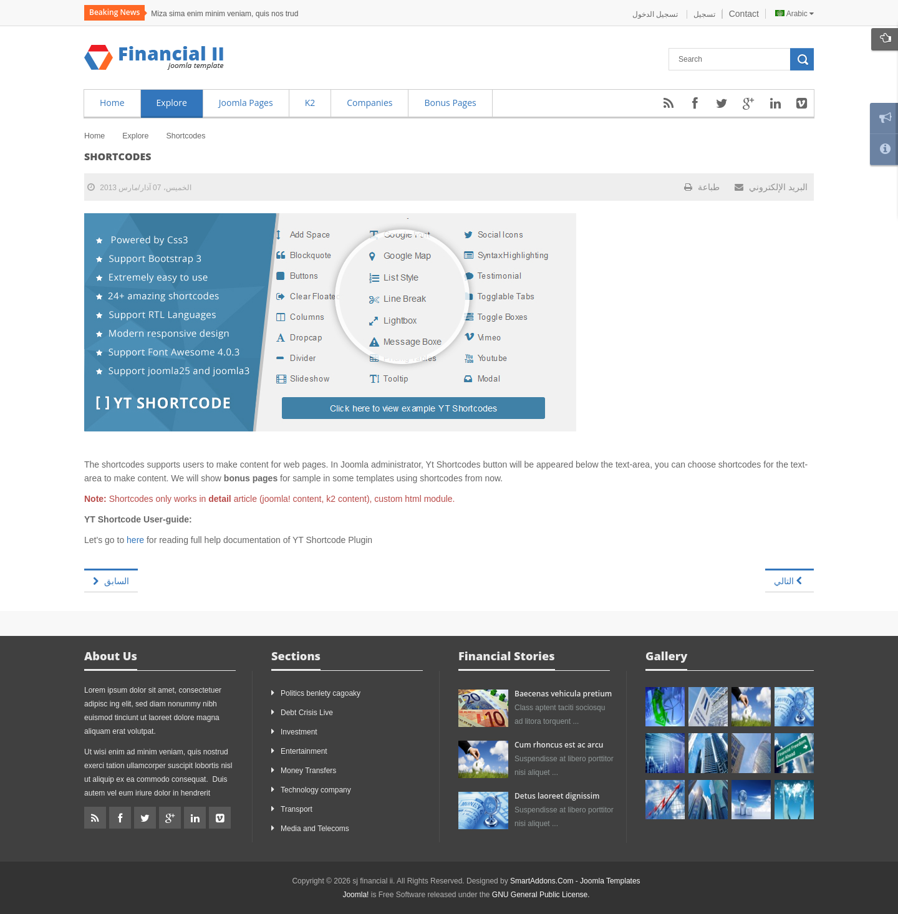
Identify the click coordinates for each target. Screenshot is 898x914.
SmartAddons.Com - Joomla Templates (575, 881)
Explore (135, 136)
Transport (296, 809)
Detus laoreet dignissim (556, 796)
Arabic (794, 13)
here (135, 540)
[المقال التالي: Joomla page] (789, 580)
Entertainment (304, 751)
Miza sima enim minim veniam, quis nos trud (224, 13)
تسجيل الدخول (656, 14)
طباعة (702, 187)
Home (94, 136)
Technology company (316, 790)
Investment (299, 732)
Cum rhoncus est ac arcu (558, 744)
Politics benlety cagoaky (320, 693)
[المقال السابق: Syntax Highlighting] (111, 580)
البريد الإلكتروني (771, 187)
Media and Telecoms (315, 828)
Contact (744, 14)
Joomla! (355, 894)
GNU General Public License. (541, 894)
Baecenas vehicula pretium (563, 693)
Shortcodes (117, 156)
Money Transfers (308, 770)
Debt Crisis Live (307, 712)
